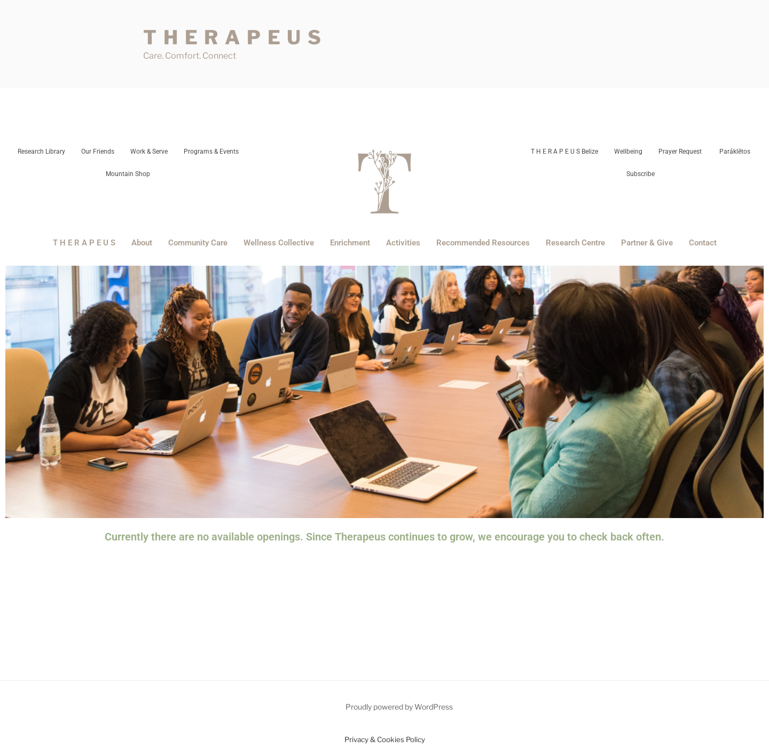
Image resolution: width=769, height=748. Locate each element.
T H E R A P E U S (233, 37)
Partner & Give (647, 243)
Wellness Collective (279, 243)
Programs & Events (211, 151)
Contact (703, 243)
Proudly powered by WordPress (399, 706)
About (141, 243)
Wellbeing (628, 151)
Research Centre (575, 243)
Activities (403, 243)
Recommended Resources (483, 243)
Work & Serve (149, 151)
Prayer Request (680, 151)
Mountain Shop (128, 174)
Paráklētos (734, 151)
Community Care (197, 243)
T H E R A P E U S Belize (564, 151)
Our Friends (97, 151)
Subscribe (640, 174)
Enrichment (350, 243)
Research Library (41, 151)
